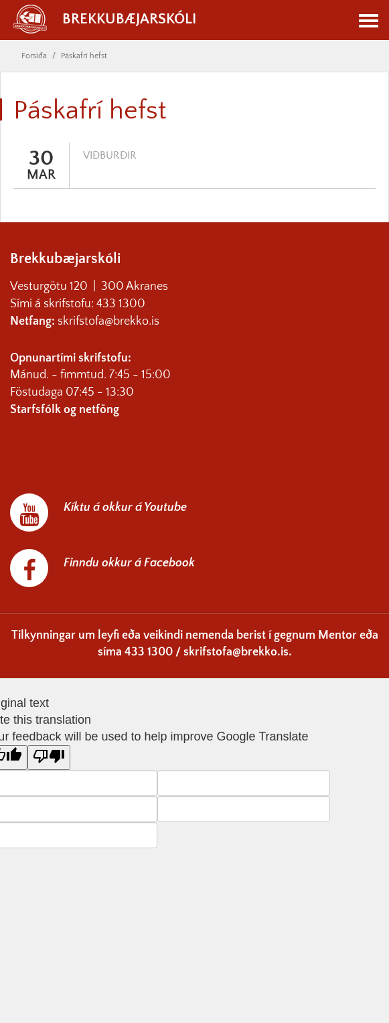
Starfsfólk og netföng (64, 409)
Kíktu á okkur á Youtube (125, 507)
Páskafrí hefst (84, 56)
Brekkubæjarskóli (104, 19)
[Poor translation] (48, 757)
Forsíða (34, 56)
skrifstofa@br (91, 321)
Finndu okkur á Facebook (129, 563)
